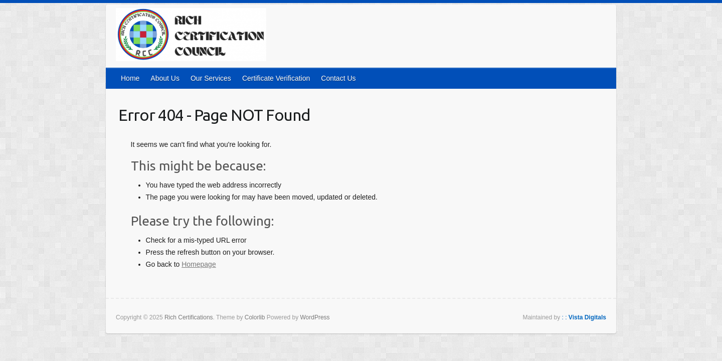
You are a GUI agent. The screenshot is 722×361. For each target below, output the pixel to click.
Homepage (199, 264)
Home (130, 78)
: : (584, 317)
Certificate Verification (276, 78)
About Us (164, 78)
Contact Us (338, 78)
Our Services (211, 78)
